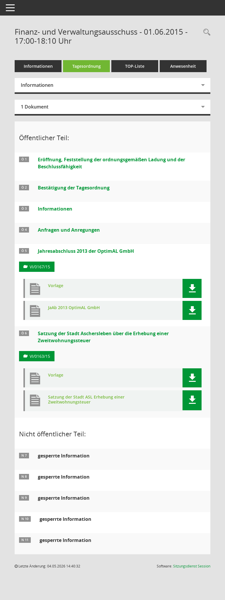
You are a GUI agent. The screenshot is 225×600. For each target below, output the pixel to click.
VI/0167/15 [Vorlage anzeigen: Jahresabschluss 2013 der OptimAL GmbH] (40, 267)
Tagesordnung (86, 66)
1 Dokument (34, 107)
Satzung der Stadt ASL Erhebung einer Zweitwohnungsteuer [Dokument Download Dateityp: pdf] (86, 400)
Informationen (38, 66)
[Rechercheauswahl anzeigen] (205, 32)
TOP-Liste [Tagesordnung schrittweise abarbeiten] (134, 66)
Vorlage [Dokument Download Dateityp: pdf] (55, 285)
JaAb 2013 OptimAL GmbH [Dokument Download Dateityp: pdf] (74, 307)
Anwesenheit (183, 66)
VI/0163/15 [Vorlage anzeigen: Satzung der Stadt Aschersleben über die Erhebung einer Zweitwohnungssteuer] (40, 356)
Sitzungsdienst (191, 566)
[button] (192, 288)
